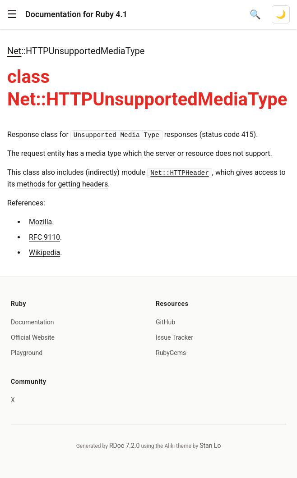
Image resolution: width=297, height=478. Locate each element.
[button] (12, 14)
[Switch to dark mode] (281, 14)
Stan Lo (210, 445)
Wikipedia (44, 252)
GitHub (165, 322)
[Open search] (255, 14)
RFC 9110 (44, 237)
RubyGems (171, 352)
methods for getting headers (62, 184)
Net (14, 51)
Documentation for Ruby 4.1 (76, 14)
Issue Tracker (174, 337)
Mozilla (40, 222)
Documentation (32, 322)
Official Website (33, 337)
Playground (26, 352)
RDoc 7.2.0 (124, 445)
